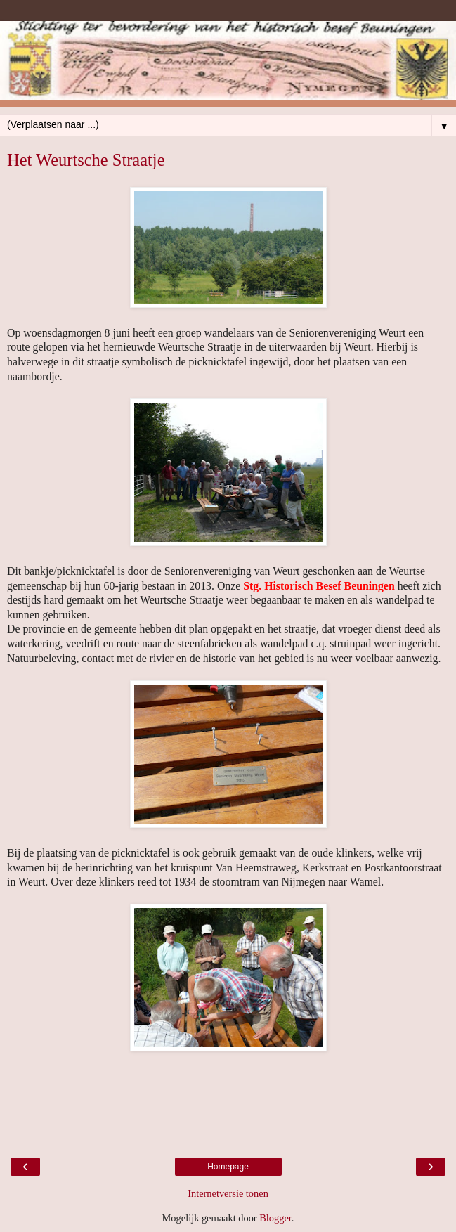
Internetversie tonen (228, 1193)
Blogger (275, 1218)
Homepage (228, 1167)
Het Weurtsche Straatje (86, 159)
